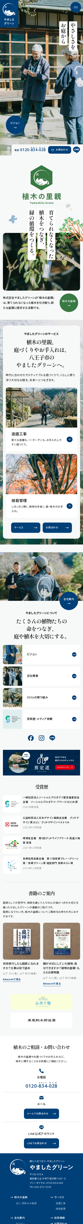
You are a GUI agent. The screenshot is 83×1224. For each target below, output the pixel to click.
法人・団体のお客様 (26, 1203)
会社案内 (17, 1218)
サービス (57, 1197)
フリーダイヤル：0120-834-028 (46, 1183)
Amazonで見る (12, 979)
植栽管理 (61, 1208)
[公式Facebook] (31, 738)
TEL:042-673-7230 (40, 1187)
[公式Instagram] (41, 738)
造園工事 (61, 1203)
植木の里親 (18, 1197)
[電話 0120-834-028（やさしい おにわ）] (30, 149)
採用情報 (57, 1218)
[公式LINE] (76, 149)
